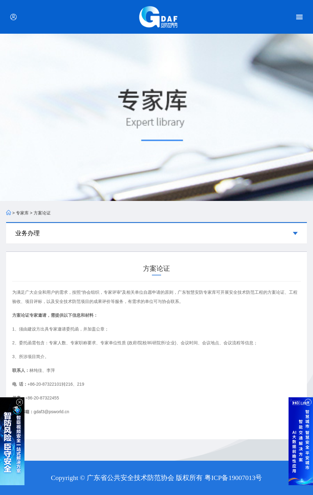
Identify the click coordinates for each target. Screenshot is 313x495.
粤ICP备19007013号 (233, 478)
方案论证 (42, 212)
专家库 (22, 212)
